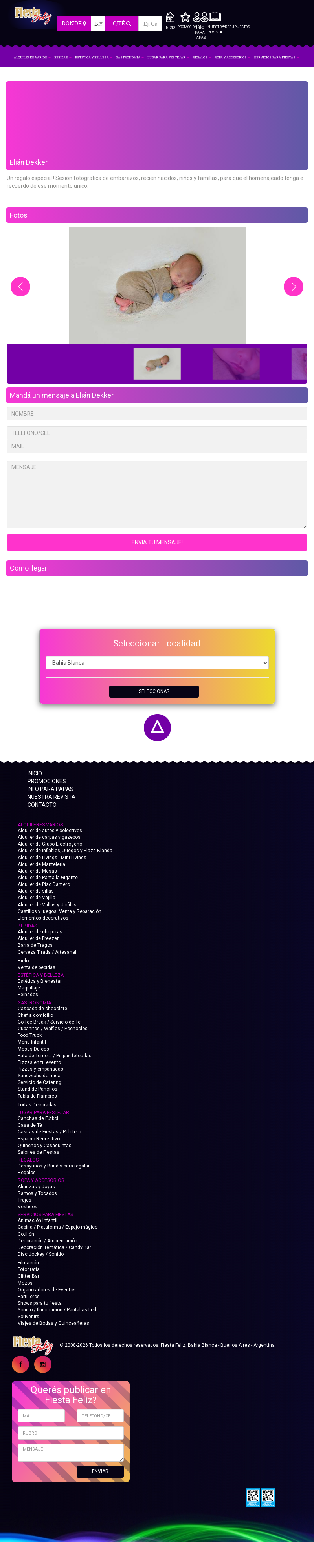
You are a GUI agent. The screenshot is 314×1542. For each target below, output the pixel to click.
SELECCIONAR (154, 691)
